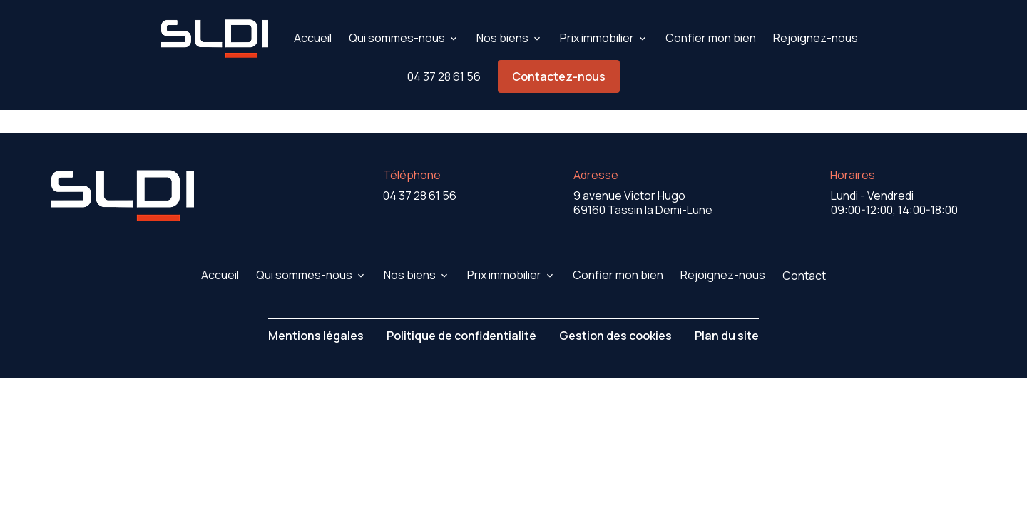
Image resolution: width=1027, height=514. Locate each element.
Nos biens (502, 38)
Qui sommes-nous (397, 38)
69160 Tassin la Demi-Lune (642, 170)
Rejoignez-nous (815, 38)
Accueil (313, 38)
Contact (804, 243)
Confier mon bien (710, 38)
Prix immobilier (597, 38)
